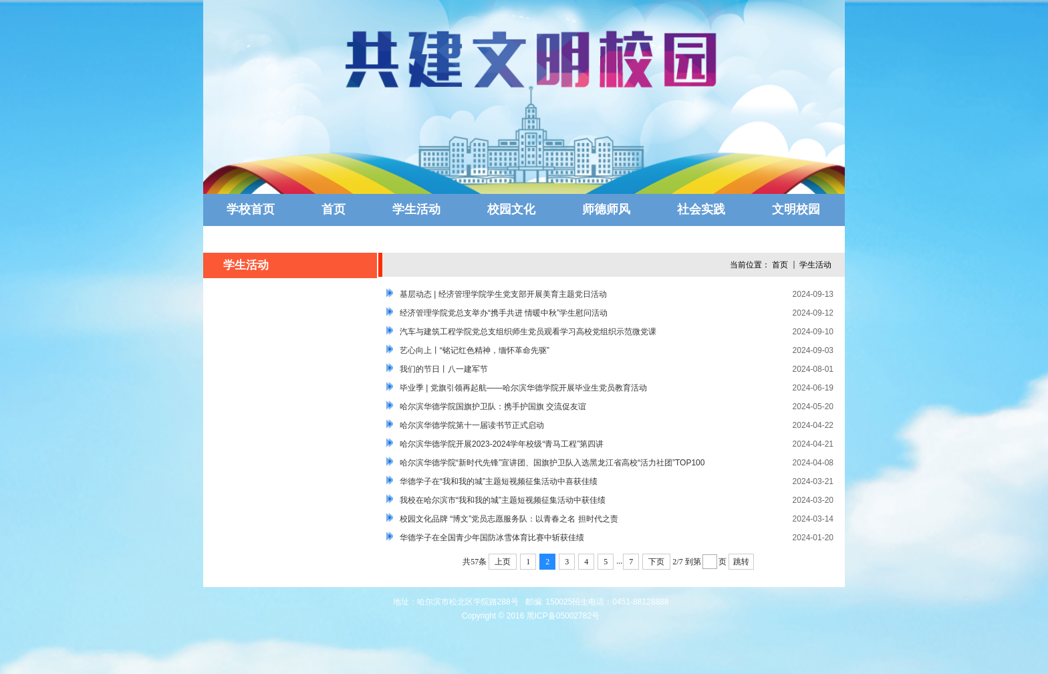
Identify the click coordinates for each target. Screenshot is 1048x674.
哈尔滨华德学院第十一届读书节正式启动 (472, 425)
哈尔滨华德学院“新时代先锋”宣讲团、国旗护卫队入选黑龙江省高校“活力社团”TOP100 (552, 462)
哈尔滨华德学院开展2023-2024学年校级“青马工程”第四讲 (502, 444)
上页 (503, 561)
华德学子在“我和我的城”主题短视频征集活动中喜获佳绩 (499, 481)
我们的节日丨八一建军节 (444, 369)
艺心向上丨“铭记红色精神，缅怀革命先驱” (474, 350)
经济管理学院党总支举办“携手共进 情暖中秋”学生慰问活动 (504, 313)
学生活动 (815, 264)
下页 (656, 561)
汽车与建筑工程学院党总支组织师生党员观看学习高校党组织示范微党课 (528, 331)
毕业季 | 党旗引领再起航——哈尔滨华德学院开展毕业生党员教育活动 (523, 387)
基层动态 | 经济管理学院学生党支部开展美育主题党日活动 (503, 294)
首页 (780, 264)
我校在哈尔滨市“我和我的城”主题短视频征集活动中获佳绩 (503, 500)
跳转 (741, 561)
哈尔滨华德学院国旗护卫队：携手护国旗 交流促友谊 (493, 406)
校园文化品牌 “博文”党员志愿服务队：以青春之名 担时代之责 (509, 519)
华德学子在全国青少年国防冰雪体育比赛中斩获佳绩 (492, 537)
